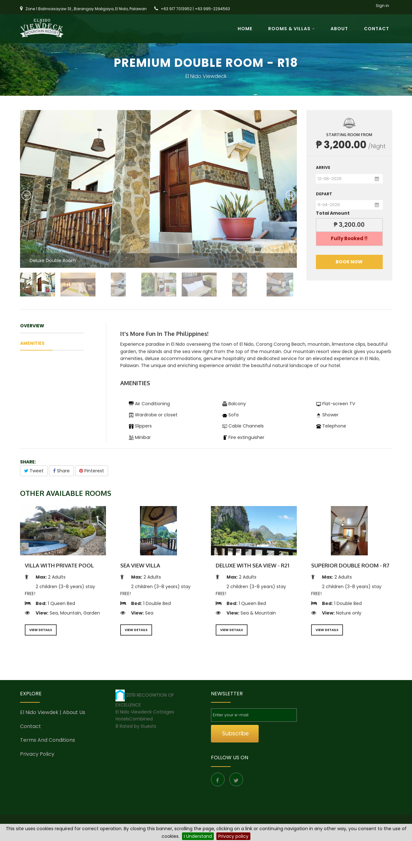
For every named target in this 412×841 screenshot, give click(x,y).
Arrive (323, 167)
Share (61, 471)
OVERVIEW (32, 326)
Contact (376, 30)
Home (245, 30)
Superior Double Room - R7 (350, 565)
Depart (324, 194)
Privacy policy (233, 836)
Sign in (382, 6)
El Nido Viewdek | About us (52, 712)
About (339, 30)
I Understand (198, 836)
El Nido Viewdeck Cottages (144, 712)
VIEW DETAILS (40, 630)
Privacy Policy (37, 754)
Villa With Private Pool (59, 565)
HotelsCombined (134, 719)
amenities (32, 343)
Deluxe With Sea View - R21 (252, 565)
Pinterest (91, 471)
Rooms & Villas (291, 30)
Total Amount (333, 213)
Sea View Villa (140, 565)
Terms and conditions (47, 740)
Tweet (34, 471)
